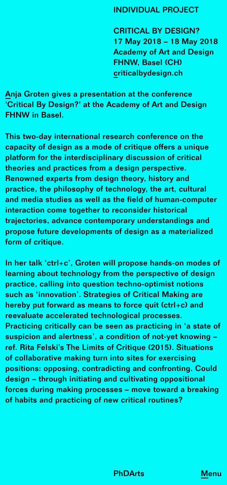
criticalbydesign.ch (148, 74)
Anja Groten (27, 95)
